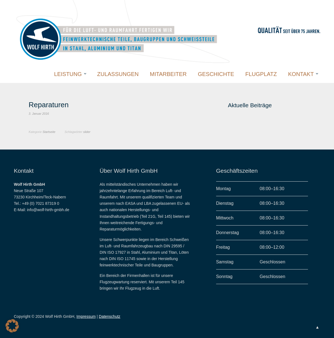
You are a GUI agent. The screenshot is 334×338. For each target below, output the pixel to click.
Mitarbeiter (168, 74)
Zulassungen (118, 74)
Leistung (68, 74)
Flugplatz (261, 74)
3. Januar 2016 (39, 113)
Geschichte (216, 74)
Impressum (85, 316)
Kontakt (301, 74)
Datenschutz (109, 316)
